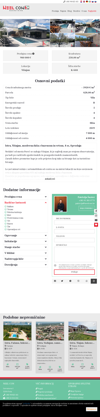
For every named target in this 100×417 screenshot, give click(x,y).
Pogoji (40, 388)
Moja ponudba (86, 208)
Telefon (60, 236)
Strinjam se (91, 409)
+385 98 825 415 (70, 2)
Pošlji (74, 272)
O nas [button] (84, 11)
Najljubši (92, 11)
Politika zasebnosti (46, 395)
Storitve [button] (76, 11)
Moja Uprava (75, 391)
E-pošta (60, 227)
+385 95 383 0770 (87, 200)
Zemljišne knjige (77, 394)
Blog (69, 11)
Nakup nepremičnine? (47, 398)
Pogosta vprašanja (45, 392)
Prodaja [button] (55, 11)
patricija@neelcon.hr (85, 203)
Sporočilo (61, 245)
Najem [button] (63, 11)
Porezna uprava (76, 398)
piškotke (26, 403)
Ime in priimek (63, 218)
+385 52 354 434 (10, 398)
